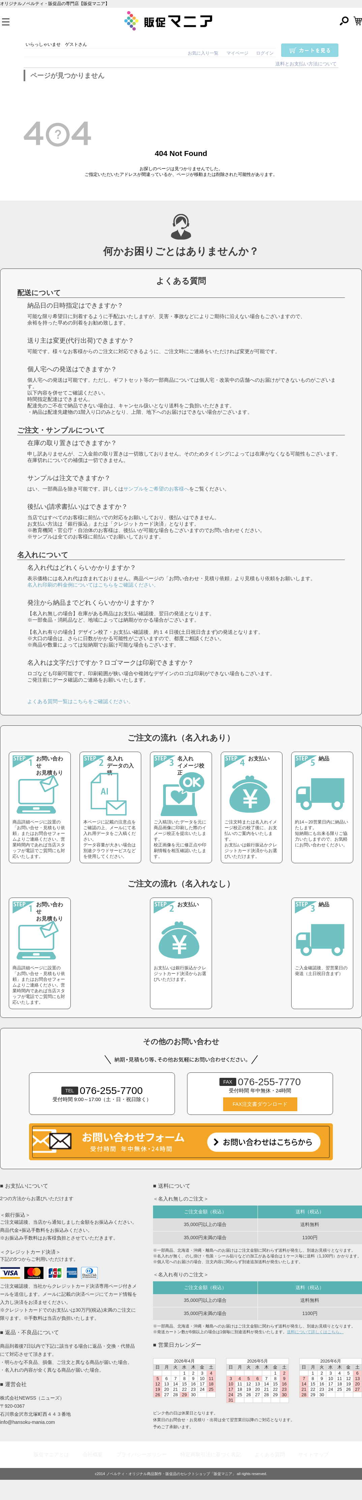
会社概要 (93, 1454)
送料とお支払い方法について (306, 63)
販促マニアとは (51, 1454)
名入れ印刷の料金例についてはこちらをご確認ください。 (93, 585)
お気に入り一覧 (203, 53)
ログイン (265, 53)
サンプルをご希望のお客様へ (156, 489)
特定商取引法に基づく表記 (210, 1454)
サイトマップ (313, 1454)
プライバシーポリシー (141, 1454)
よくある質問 (269, 1454)
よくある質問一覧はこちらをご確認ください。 (80, 701)
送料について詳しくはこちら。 (315, 1332)
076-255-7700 (102, 1090)
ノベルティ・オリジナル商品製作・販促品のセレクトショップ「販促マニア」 (171, 1474)
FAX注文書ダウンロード (260, 1104)
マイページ (237, 53)
